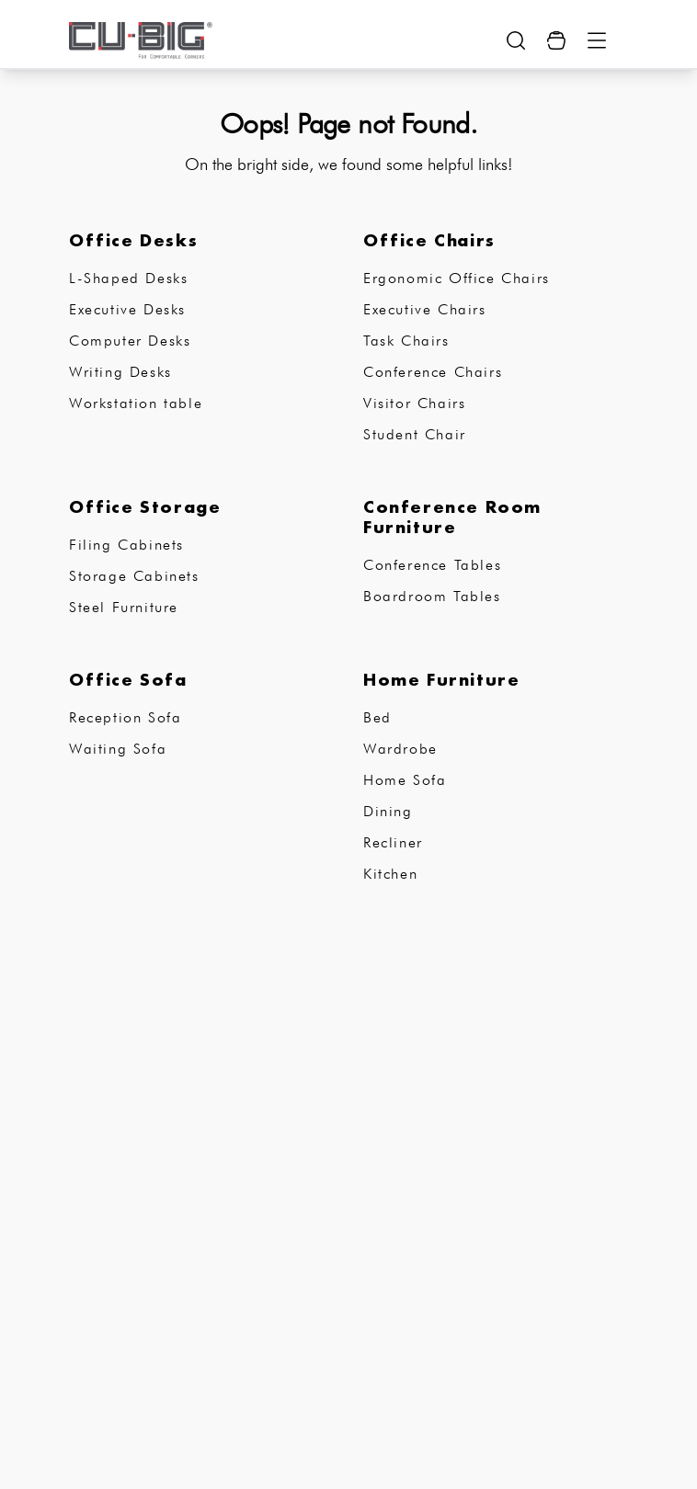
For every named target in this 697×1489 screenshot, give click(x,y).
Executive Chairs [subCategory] (424, 309)
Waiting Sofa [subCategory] (117, 748)
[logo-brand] (140, 40)
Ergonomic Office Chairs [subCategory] (456, 278)
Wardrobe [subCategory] (400, 748)
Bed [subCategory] (377, 717)
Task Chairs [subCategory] (406, 340)
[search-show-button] (516, 40)
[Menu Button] (597, 40)
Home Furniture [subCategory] (441, 679)
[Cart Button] (556, 40)
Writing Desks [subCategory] (120, 372)
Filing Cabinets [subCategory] (126, 544)
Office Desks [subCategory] (133, 240)
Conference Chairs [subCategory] (432, 372)
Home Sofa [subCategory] (404, 780)
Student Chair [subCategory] (414, 434)
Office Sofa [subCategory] (128, 679)
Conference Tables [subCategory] (432, 565)
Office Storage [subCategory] (145, 506)
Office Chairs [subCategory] (429, 240)
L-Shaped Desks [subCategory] (128, 278)
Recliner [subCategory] (393, 842)
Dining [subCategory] (388, 811)
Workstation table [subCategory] (135, 403)
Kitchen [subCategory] (390, 873)
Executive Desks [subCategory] (127, 309)
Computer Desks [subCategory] (129, 340)
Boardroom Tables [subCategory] (432, 596)
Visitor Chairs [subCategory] (414, 403)
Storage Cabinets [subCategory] (134, 576)
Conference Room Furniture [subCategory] (452, 516)
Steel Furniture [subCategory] (123, 607)
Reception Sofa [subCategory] (125, 717)
